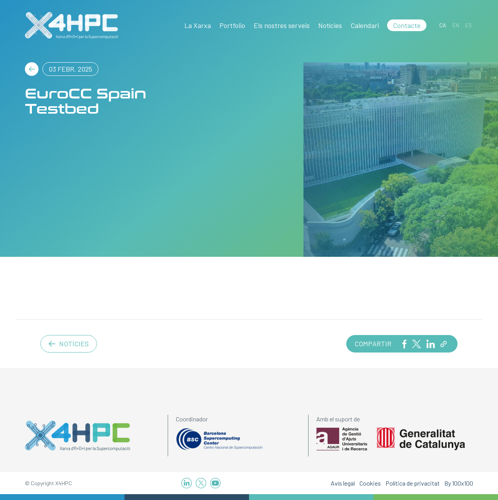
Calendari (365, 25)
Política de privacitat (413, 483)
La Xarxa (197, 25)
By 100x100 (458, 483)
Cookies (370, 483)
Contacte (407, 25)
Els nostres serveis (282, 25)
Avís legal (343, 483)
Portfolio (232, 25)
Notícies (330, 25)
